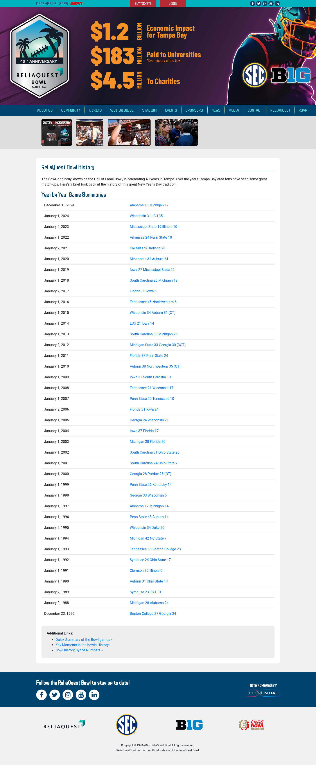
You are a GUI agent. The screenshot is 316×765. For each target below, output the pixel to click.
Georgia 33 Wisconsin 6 (148, 495)
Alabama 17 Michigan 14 (149, 506)
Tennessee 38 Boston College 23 (155, 549)
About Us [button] (45, 110)
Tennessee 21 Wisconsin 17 (151, 388)
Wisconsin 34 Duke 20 (147, 527)
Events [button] (171, 110)
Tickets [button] (95, 110)
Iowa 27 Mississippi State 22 (152, 270)
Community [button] (70, 110)
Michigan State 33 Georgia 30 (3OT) (158, 345)
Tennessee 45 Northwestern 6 (153, 302)
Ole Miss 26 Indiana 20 (147, 248)
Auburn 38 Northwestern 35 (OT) (155, 366)
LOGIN (173, 3)
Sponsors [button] (194, 110)
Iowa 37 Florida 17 (144, 431)
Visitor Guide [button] (122, 110)
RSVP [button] (303, 110)
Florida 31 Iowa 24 (144, 409)
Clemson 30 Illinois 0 (146, 570)
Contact (255, 110)
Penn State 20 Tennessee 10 (152, 399)
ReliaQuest (280, 110)
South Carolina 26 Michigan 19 (154, 280)
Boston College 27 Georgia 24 (153, 613)
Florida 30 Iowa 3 (143, 291)
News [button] (216, 110)
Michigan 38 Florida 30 (147, 442)
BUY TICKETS (143, 3)
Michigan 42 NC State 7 (148, 538)
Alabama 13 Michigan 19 (149, 205)
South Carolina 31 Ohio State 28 (155, 452)
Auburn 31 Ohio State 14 (149, 581)
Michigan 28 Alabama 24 (149, 603)
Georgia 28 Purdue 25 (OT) (150, 474)
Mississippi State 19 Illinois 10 (153, 227)
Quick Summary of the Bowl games (83, 640)
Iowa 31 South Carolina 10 (150, 377)
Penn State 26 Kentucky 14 (151, 485)
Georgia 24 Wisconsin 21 (149, 420)
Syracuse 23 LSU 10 (145, 592)
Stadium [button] (149, 110)
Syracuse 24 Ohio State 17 (150, 560)
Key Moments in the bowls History (82, 645)
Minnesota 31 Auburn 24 (149, 259)
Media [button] (234, 110)
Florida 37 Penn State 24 (149, 356)
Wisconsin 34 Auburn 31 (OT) (153, 313)
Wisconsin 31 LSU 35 (146, 216)
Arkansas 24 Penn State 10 (151, 237)
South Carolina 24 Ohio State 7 (154, 463)
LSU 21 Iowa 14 (142, 323)
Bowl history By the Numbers (78, 650)
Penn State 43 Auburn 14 (149, 517)
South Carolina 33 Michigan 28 (154, 334)
